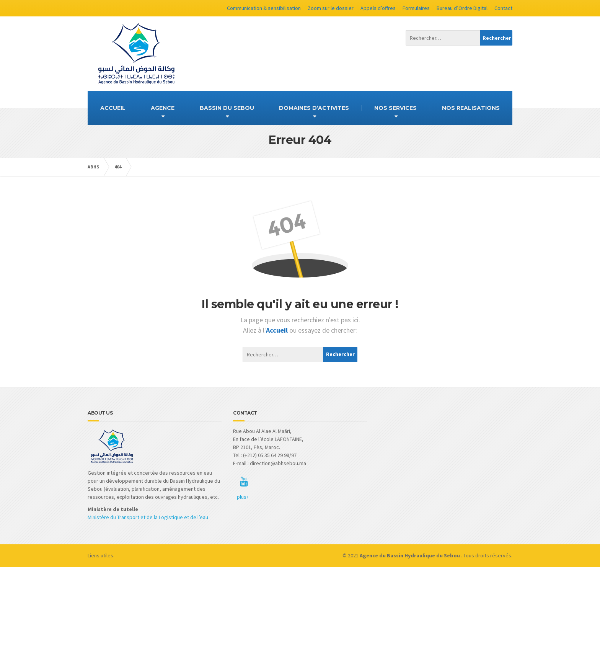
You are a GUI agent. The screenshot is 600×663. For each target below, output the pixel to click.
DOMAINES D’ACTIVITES (314, 108)
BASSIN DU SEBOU (227, 108)
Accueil (277, 330)
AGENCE (162, 108)
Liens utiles (100, 555)
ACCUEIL (113, 108)
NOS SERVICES (395, 108)
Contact (503, 8)
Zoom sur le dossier (331, 8)
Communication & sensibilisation (264, 8)
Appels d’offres (378, 8)
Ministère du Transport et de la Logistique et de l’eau (148, 517)
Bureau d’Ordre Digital (462, 8)
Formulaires (416, 8)
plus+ (243, 496)
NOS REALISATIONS (471, 108)
